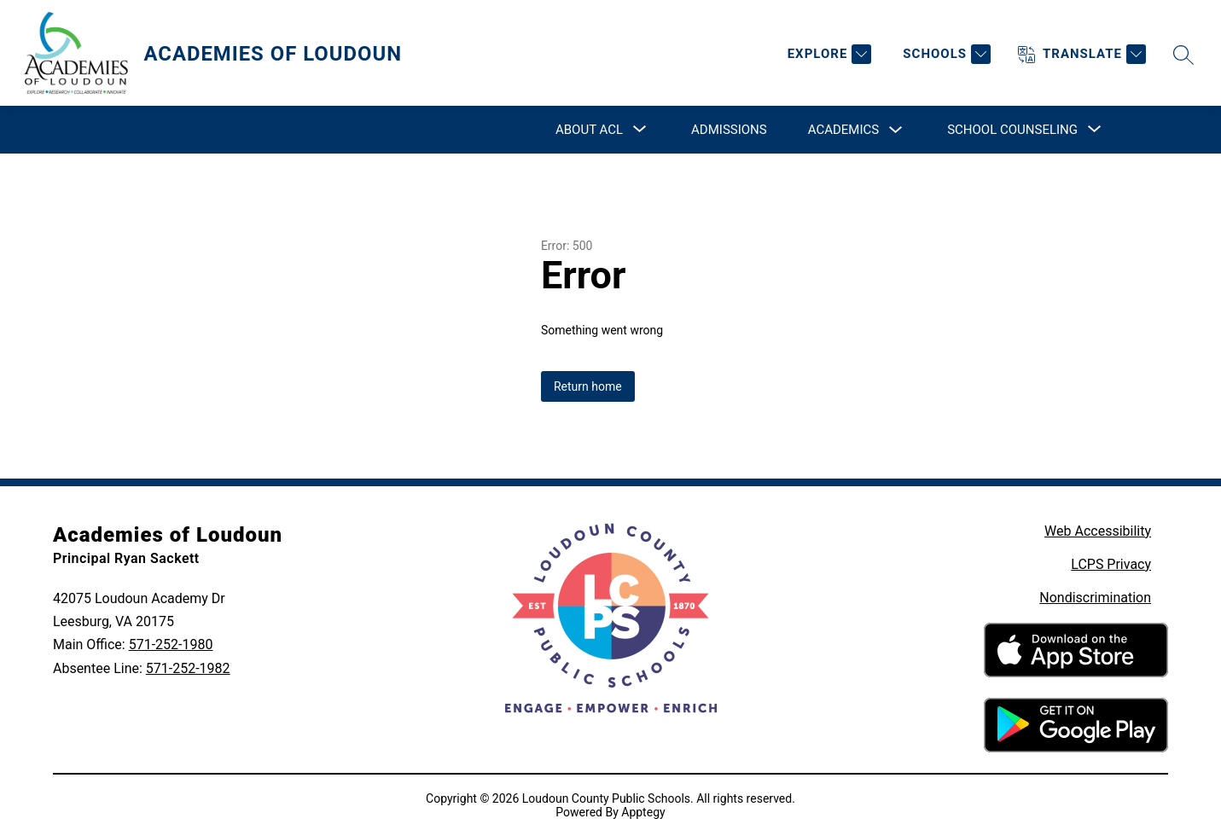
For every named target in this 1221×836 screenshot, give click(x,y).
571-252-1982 (188, 668)
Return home (588, 386)
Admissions (729, 129)
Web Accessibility (1097, 531)
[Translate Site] (1082, 54)
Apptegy (643, 812)
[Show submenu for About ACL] (589, 129)
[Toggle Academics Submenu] (896, 130)
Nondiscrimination (1095, 597)
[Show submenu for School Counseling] (1012, 129)
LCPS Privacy (1111, 564)
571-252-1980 (171, 644)
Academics (843, 129)
